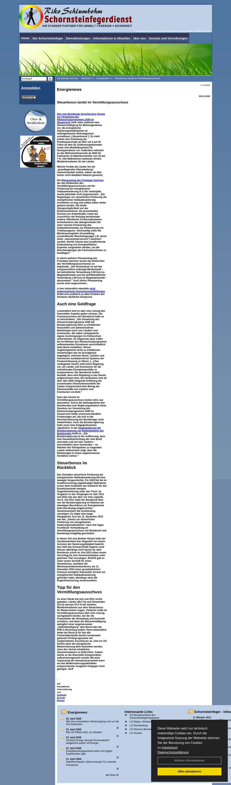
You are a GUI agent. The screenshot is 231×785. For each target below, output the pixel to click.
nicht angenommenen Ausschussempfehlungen (81, 290)
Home (25, 38)
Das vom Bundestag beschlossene (77, 114)
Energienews (77, 712)
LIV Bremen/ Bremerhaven (144, 729)
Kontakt (145, 31)
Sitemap (206, 31)
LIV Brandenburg (139, 725)
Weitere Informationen (189, 760)
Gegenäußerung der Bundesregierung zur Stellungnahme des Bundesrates (80, 431)
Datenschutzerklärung (173, 752)
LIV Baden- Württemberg (143, 721)
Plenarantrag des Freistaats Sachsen (82, 180)
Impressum (169, 747)
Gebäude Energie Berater (61, 698)
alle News (112, 775)
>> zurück (205, 85)
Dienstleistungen (78, 38)
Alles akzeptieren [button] (189, 771)
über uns (139, 38)
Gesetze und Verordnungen (168, 38)
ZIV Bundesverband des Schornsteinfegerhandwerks (144, 716)
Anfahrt (189, 31)
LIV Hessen (136, 733)
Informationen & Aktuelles (111, 38)
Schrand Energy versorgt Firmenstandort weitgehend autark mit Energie (87, 741)
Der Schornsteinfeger (48, 38)
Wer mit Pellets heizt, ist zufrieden (84, 732)
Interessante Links (139, 712)
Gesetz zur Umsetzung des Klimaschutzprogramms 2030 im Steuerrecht (81, 118)
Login (137, 31)
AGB (197, 31)
